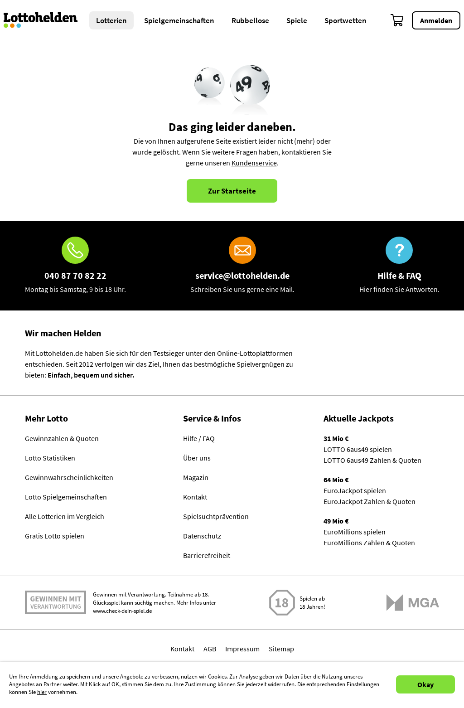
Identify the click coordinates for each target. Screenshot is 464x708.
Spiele (296, 20)
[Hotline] (75, 266)
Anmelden (436, 20)
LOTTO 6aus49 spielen (358, 449)
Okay (425, 684)
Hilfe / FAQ (199, 438)
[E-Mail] (242, 266)
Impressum (242, 648)
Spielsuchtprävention (216, 516)
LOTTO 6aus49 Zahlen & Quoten (372, 460)
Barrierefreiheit (206, 555)
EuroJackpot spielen (355, 490)
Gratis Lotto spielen (54, 535)
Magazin (195, 477)
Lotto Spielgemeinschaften (66, 496)
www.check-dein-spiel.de (122, 611)
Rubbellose (250, 20)
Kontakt (195, 496)
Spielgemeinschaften (179, 20)
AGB (209, 648)
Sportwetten (345, 20)
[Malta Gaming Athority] (413, 602)
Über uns (197, 457)
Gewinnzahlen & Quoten (62, 438)
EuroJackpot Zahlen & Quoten (370, 501)
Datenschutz (202, 535)
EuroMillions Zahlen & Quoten (369, 542)
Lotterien (111, 20)
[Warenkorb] (397, 20)
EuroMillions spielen (355, 531)
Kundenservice (254, 162)
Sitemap (281, 648)
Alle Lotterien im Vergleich (64, 516)
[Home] (46, 20)
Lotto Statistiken (50, 457)
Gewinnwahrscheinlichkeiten (69, 477)
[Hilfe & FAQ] (399, 266)
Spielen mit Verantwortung (55, 602)
